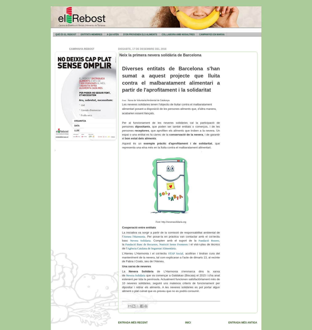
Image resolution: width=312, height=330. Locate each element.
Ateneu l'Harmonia (134, 236)
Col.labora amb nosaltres (178, 34)
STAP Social (175, 253)
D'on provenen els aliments (140, 34)
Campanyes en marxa (212, 34)
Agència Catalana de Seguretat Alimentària (151, 248)
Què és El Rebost (65, 34)
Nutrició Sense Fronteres (173, 244)
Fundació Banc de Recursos (141, 244)
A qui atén (113, 34)
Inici (188, 322)
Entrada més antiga (242, 322)
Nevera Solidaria (140, 240)
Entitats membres (91, 34)
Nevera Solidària (135, 275)
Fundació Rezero (209, 240)
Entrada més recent (133, 322)
